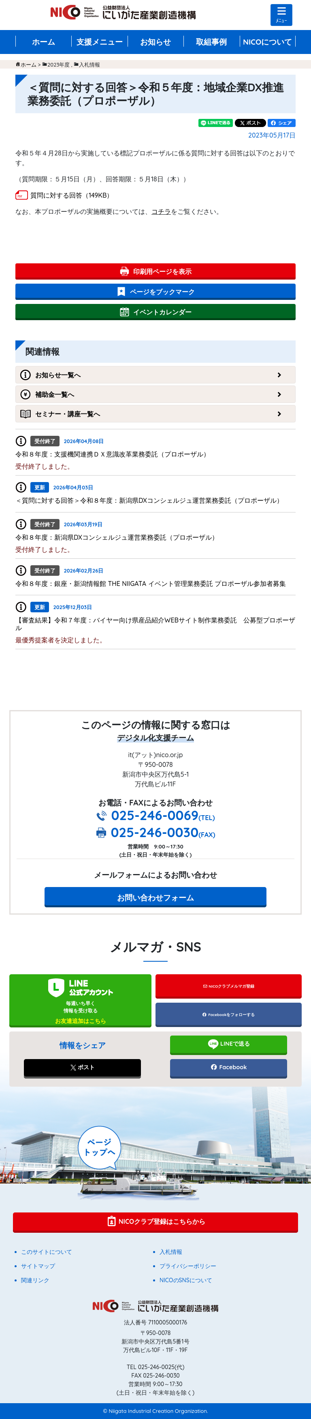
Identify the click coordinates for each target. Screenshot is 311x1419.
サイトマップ (38, 1266)
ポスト (82, 1067)
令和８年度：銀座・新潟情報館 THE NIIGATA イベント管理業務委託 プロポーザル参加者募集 (150, 583)
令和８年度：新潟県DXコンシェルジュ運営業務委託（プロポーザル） (116, 537)
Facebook (228, 1067)
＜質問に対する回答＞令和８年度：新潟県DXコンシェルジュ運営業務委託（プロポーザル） (149, 500)
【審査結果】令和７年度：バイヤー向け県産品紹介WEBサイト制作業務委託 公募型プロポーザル (155, 624)
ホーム (43, 42)
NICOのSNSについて (186, 1280)
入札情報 (171, 1251)
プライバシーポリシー (188, 1266)
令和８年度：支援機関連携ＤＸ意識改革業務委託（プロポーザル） (112, 454)
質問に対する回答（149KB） (71, 195)
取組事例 (211, 42)
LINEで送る (228, 1044)
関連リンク (35, 1280)
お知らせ (155, 42)
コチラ (161, 211)
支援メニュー (100, 42)
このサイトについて (46, 1251)
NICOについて (267, 42)
